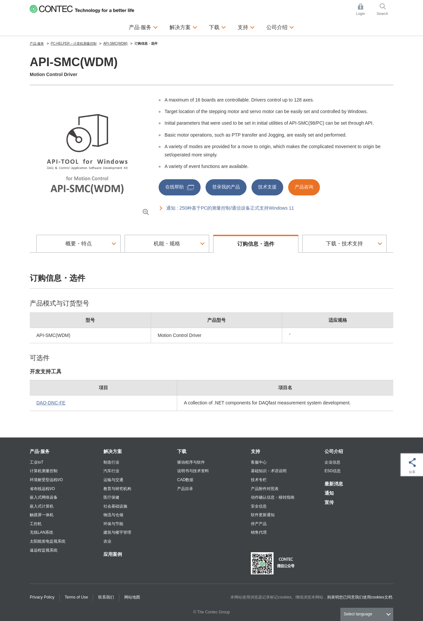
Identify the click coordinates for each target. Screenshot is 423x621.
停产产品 (259, 523)
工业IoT (36, 462)
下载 (181, 451)
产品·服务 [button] (143, 26)
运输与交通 (113, 479)
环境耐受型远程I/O (46, 479)
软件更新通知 (263, 515)
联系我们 (106, 597)
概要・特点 (78, 243)
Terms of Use (76, 597)
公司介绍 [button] (280, 26)
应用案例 (112, 554)
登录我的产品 (226, 186)
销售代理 (259, 532)
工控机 (36, 523)
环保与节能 (113, 523)
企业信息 (332, 462)
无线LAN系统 (41, 532)
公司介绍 (334, 451)
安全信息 (259, 506)
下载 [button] (217, 26)
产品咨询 (304, 186)
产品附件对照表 (265, 488)
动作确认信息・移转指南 (272, 497)
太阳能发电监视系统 (47, 541)
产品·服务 (40, 451)
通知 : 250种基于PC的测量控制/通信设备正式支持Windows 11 (230, 208)
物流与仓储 (113, 515)
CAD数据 (185, 479)
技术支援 (267, 186)
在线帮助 (179, 187)
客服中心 (259, 462)
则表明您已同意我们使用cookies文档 (359, 597)
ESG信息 (333, 471)
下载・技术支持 (344, 243)
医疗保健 (111, 497)
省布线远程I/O (42, 488)
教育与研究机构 (117, 488)
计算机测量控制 (44, 471)
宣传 (329, 502)
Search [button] (385, 9)
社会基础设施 (115, 506)
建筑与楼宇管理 (117, 532)
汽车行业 (111, 471)
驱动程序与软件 (191, 462)
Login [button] (363, 9)
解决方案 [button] (183, 26)
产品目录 (185, 488)
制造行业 (111, 462)
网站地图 (132, 597)
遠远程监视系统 (44, 550)
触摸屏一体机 (42, 515)
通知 (329, 493)
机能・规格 (167, 243)
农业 (107, 541)
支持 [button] (246, 26)
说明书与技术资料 (193, 471)
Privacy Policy (42, 597)
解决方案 (112, 451)
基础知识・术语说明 (269, 471)
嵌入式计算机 (42, 506)
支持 (255, 451)
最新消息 (334, 483)
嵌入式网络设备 (44, 497)
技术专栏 (259, 479)
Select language (358, 614)
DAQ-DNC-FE (50, 402)
